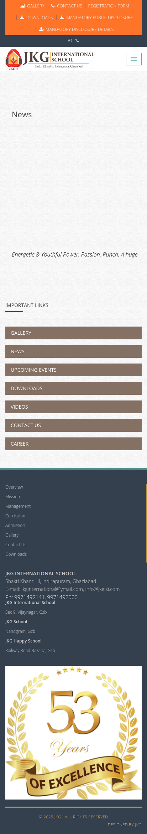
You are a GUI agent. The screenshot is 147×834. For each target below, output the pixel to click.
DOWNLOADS (36, 18)
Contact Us (26, 425)
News (22, 114)
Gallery (21, 332)
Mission (12, 497)
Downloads (26, 388)
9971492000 (62, 597)
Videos (19, 406)
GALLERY (31, 6)
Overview (14, 487)
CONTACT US (66, 6)
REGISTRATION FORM (108, 6)
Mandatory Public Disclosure (96, 18)
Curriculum (16, 516)
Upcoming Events (34, 369)
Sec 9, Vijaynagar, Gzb (26, 612)
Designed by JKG (125, 824)
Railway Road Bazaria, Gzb (30, 650)
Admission (15, 525)
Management (18, 506)
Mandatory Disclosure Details (76, 29)
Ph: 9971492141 (25, 597)
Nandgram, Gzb (20, 631)
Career (20, 443)
